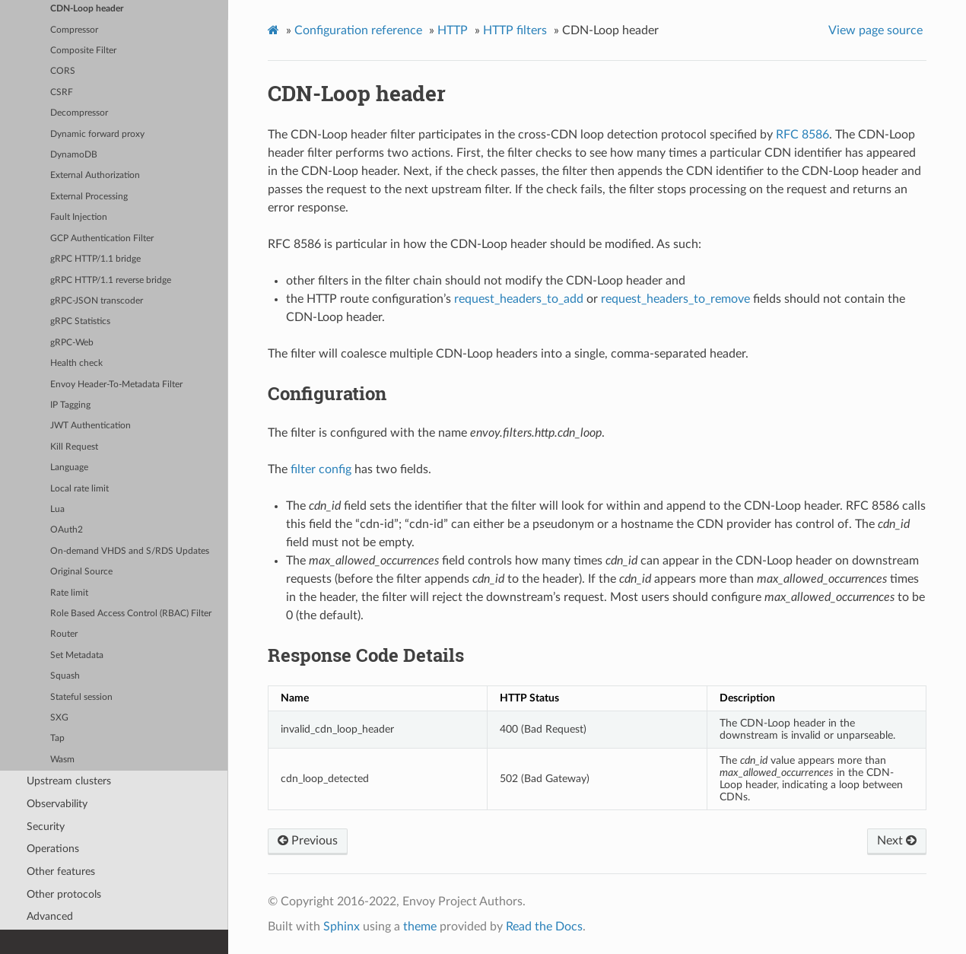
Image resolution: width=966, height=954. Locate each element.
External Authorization (95, 175)
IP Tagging (70, 405)
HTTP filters (515, 30)
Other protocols (64, 894)
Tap (57, 738)
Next (897, 841)
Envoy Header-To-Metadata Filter (116, 384)
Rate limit (69, 593)
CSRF (61, 92)
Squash (65, 676)
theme (420, 927)
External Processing (89, 196)
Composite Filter (83, 50)
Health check (76, 363)
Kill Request (74, 447)
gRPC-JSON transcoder (96, 301)
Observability (57, 803)
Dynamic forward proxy (97, 134)
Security (46, 826)
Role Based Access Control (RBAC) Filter (130, 613)
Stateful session (81, 697)
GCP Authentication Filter (102, 238)
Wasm (62, 759)
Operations (53, 848)
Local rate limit (79, 489)
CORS (62, 71)
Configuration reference (358, 30)
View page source (875, 30)
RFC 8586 (802, 135)
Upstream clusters (69, 781)
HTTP (452, 30)
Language (69, 467)
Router (64, 634)
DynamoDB (73, 155)
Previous (308, 841)
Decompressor (79, 113)
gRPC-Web (72, 343)
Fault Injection (78, 217)
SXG (59, 718)
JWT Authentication (90, 425)
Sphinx (341, 927)
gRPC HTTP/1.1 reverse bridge (110, 280)
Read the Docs (544, 927)
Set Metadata (76, 655)
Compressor (74, 30)
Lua (57, 509)
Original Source (81, 572)
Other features (61, 871)
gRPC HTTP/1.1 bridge (95, 259)
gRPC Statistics (80, 321)
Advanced (50, 916)
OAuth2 (66, 530)
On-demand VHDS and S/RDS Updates (129, 551)
